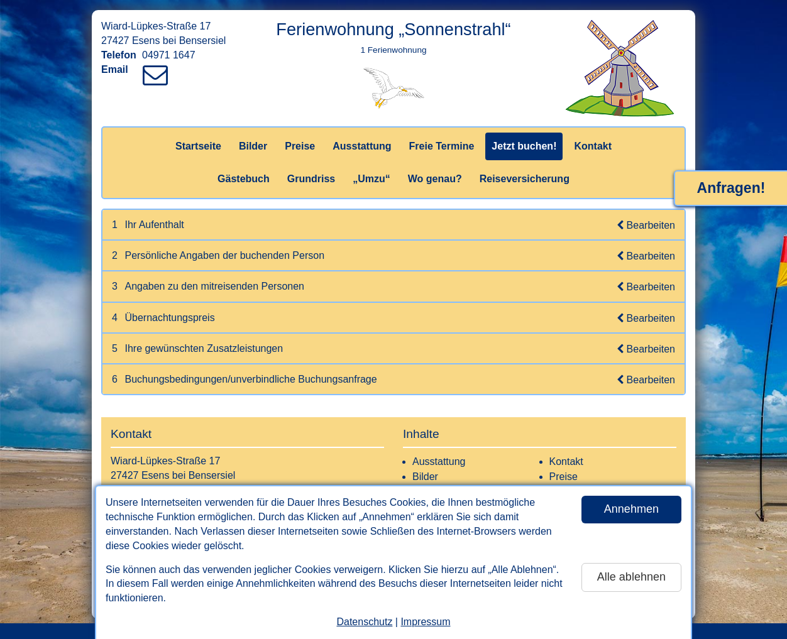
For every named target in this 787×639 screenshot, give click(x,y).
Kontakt (593, 146)
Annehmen (631, 509)
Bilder (253, 146)
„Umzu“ (371, 178)
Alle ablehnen (631, 577)
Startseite (198, 146)
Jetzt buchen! (524, 146)
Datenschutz (364, 621)
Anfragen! (731, 188)
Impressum (425, 621)
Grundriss (311, 178)
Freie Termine (442, 146)
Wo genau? (435, 178)
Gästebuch (243, 178)
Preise (300, 146)
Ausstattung (362, 146)
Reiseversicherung (525, 178)
